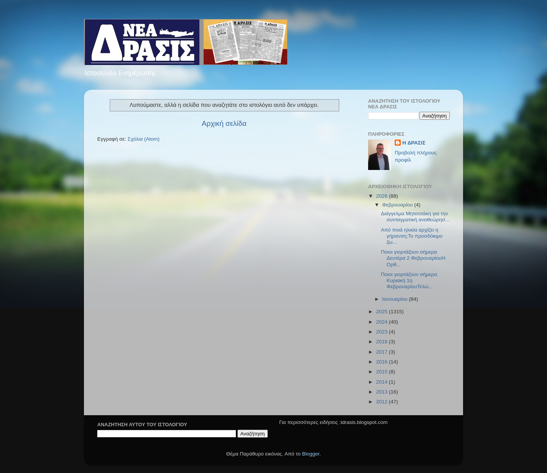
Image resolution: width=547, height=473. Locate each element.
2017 (382, 352)
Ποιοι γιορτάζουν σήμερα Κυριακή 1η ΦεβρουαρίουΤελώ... (409, 280)
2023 (382, 332)
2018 (382, 341)
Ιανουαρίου (395, 299)
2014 (382, 382)
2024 (382, 322)
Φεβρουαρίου (398, 205)
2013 (382, 392)
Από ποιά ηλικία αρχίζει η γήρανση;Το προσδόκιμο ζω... (412, 236)
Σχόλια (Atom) (144, 139)
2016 (382, 362)
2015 (382, 372)
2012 (382, 402)
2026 (382, 196)
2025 (382, 311)
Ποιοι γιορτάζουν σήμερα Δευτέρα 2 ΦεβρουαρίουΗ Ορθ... (413, 258)
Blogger (310, 454)
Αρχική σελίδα (224, 123)
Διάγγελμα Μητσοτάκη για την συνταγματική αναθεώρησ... (415, 216)
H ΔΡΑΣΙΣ (413, 143)
